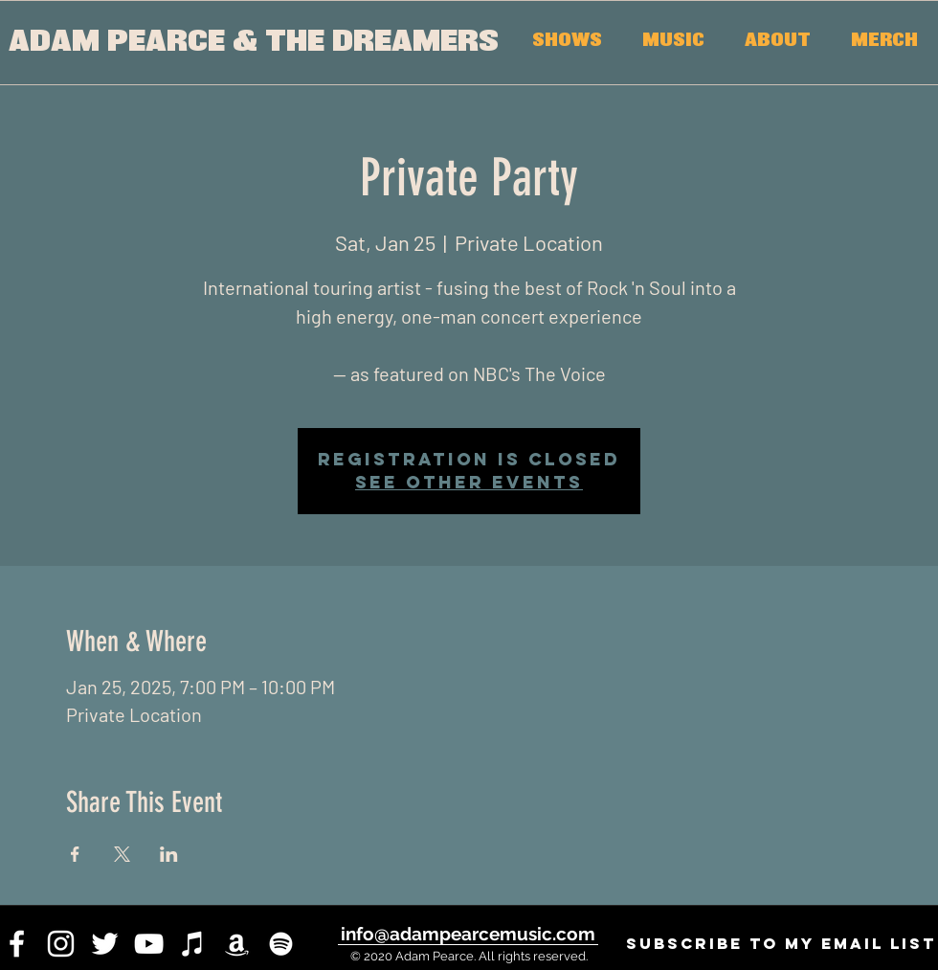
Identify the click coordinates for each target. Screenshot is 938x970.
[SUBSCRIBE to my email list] (780, 943)
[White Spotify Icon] (281, 943)
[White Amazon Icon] (237, 943)
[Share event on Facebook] (75, 854)
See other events (469, 482)
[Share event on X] (122, 854)
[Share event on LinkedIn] (169, 854)
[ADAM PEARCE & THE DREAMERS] (253, 42)
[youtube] (149, 943)
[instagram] (60, 943)
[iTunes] (193, 943)
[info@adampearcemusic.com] (468, 933)
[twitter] (105, 943)
